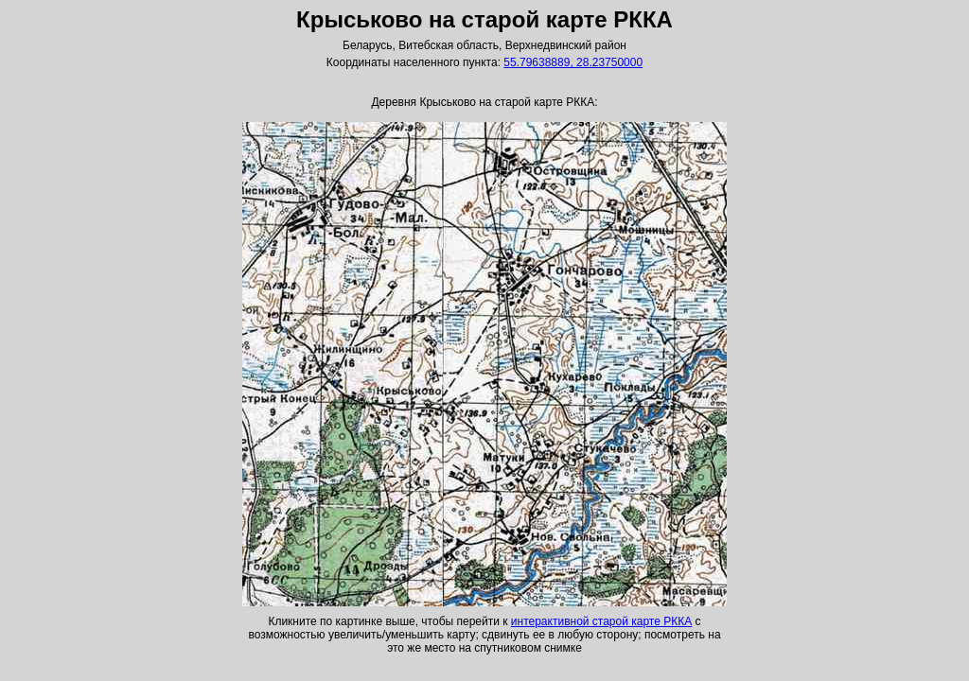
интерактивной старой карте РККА (601, 621)
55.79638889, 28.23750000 (573, 62)
